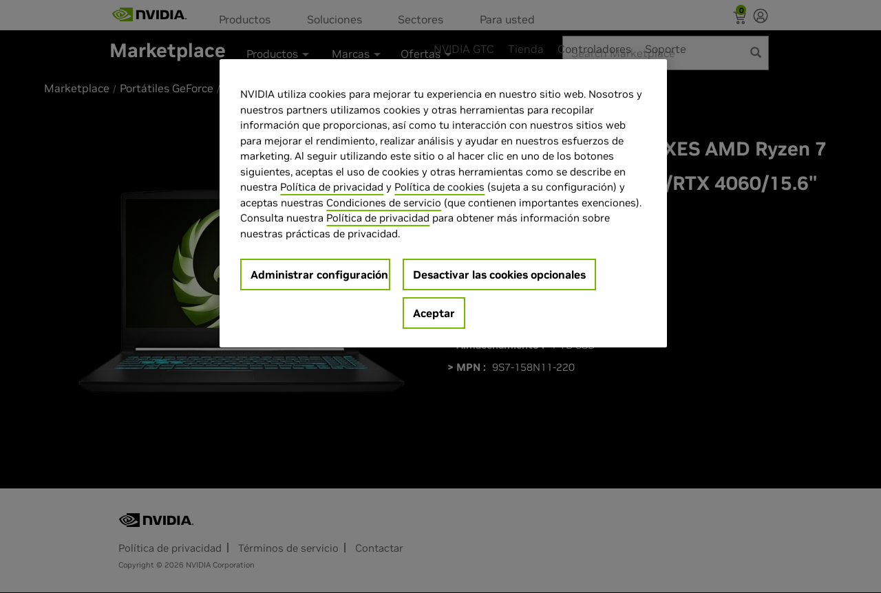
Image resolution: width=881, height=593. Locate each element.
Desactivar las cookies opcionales (499, 274)
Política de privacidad (331, 186)
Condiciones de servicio (383, 202)
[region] (443, 203)
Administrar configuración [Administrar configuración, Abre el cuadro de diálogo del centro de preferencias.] (319, 274)
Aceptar (434, 313)
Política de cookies (439, 186)
